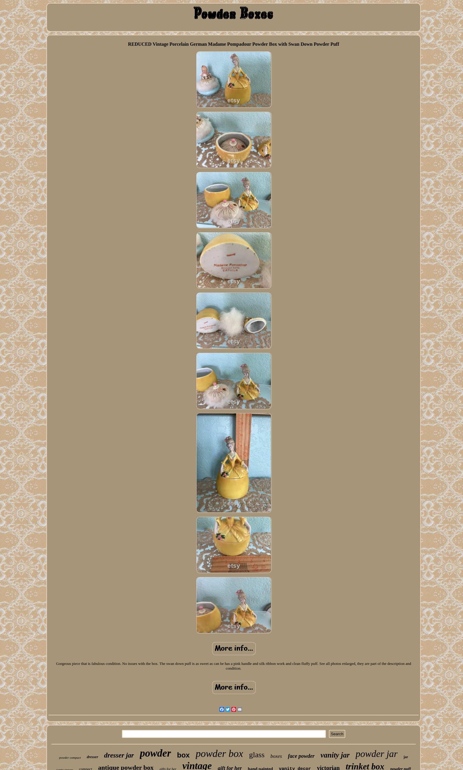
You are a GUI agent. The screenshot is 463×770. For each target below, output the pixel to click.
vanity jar (335, 755)
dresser (92, 757)
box (183, 755)
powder (155, 753)
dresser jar (119, 755)
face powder (301, 756)
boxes (276, 756)
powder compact (70, 757)
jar (406, 757)
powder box (219, 753)
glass (257, 754)
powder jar (377, 753)
